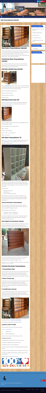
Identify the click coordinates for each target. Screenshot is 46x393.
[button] (44, 16)
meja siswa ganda (14, 356)
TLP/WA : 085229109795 (6, 329)
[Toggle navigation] (23, 17)
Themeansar (18, 390)
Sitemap (33, 389)
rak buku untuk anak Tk (8, 140)
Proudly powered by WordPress (5, 390)
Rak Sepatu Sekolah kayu (37, 32)
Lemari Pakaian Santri (36, 37)
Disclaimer (37, 389)
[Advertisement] (38, 74)
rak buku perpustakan (8, 102)
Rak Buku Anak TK (35, 35)
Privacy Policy (42, 389)
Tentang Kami (28, 389)
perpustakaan (8, 85)
